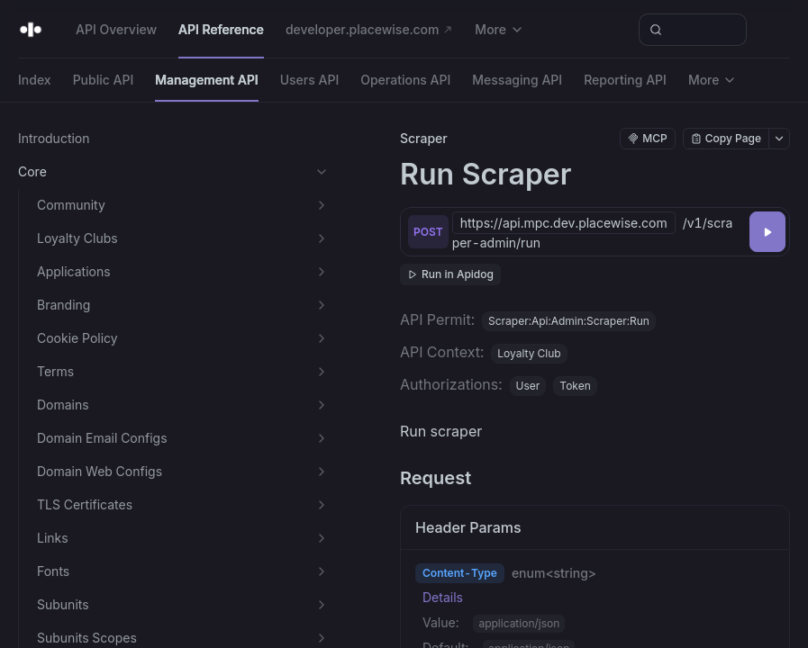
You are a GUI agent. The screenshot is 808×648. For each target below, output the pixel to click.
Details (442, 597)
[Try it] (767, 232)
